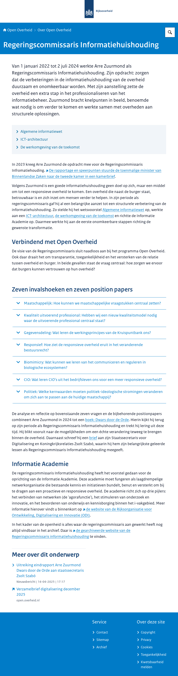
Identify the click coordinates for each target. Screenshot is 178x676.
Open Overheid (17, 30)
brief (93, 437)
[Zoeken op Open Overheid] (170, 32)
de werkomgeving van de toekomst (84, 215)
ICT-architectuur (39, 215)
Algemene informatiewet (123, 209)
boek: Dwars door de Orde (107, 419)
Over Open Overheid (54, 30)
